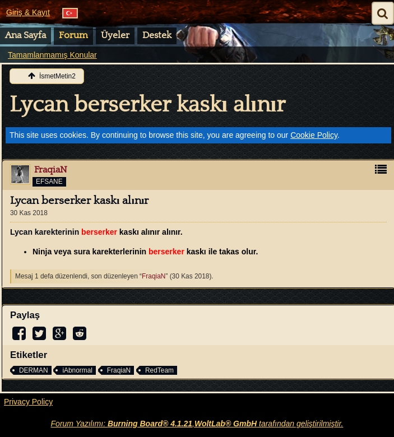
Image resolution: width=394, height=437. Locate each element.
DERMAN (33, 370)
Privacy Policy (28, 401)
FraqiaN (153, 276)
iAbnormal (77, 370)
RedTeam (159, 370)
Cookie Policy (313, 135)
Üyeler (115, 35)
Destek (156, 35)
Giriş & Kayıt (28, 12)
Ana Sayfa (25, 35)
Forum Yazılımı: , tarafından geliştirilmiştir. (197, 423)
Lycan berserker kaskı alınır (147, 105)
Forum (73, 35)
